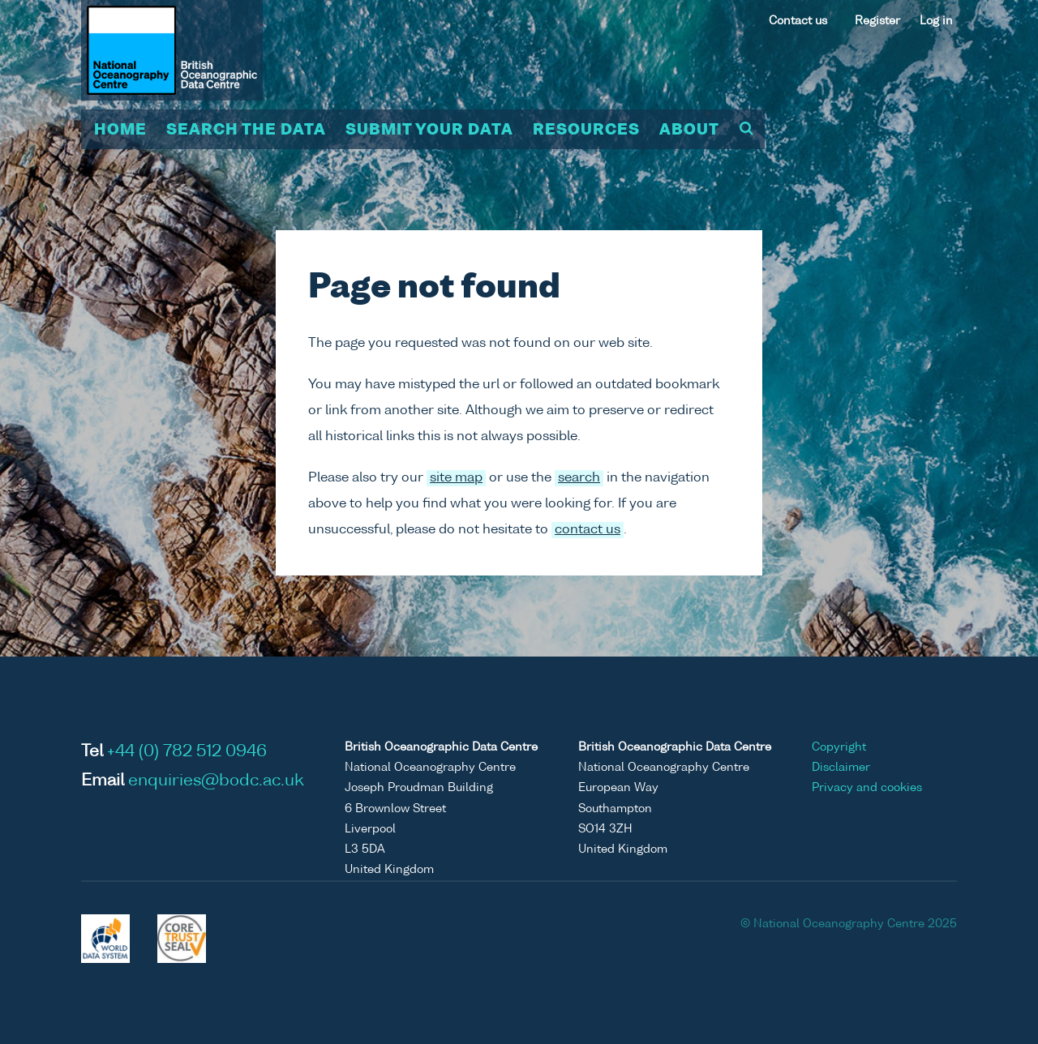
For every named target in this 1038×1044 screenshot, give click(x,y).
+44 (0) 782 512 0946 (187, 752)
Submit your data (429, 130)
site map (456, 478)
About (689, 130)
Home (120, 130)
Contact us (798, 21)
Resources (586, 130)
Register (877, 21)
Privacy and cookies (867, 788)
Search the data (246, 130)
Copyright (839, 747)
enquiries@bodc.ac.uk (216, 781)
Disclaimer (841, 767)
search (579, 478)
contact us (587, 530)
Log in (936, 21)
